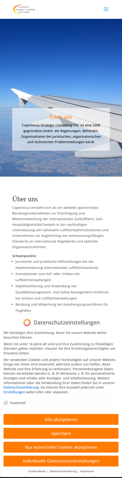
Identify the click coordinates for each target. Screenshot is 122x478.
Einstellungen (14, 387)
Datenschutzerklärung (21, 383)
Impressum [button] (87, 466)
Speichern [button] (61, 428)
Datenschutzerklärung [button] (63, 466)
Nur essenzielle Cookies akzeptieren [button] (61, 442)
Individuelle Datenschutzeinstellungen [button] (61, 456)
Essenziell (15, 398)
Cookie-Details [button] (37, 466)
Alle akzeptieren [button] (61, 414)
